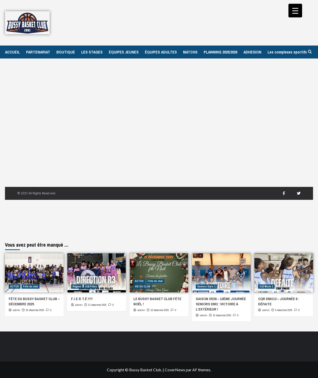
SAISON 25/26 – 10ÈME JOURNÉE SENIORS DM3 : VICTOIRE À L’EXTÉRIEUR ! (221, 304)
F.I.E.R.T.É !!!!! (82, 298)
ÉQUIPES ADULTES (161, 52)
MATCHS (190, 52)
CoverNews (175, 369)
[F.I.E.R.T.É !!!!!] (96, 272)
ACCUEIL (12, 52)
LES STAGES (92, 52)
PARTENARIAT (38, 52)
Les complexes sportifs (287, 52)
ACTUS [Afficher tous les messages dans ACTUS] (14, 286)
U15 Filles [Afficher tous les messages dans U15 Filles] (91, 286)
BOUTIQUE (65, 52)
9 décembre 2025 (283, 310)
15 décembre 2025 (222, 315)
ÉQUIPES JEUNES (124, 52)
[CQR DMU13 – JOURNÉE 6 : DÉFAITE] (283, 272)
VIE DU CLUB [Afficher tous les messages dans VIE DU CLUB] (142, 286)
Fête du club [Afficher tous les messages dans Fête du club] (30, 286)
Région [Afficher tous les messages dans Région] (77, 286)
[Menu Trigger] (295, 10)
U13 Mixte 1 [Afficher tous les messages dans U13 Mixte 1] (266, 286)
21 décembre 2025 (97, 305)
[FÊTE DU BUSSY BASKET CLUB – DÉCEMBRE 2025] (34, 272)
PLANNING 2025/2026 (220, 52)
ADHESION (252, 52)
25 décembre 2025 (35, 310)
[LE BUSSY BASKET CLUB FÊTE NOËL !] (159, 272)
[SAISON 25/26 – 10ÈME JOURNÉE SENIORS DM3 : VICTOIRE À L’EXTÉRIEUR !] (221, 272)
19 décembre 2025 (160, 310)
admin (16, 310)
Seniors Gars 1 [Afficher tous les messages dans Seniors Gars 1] (206, 286)
